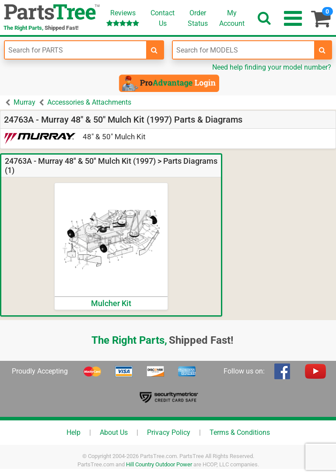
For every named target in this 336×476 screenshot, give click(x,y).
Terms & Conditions (240, 432)
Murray (24, 102)
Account (232, 18)
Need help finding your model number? (271, 67)
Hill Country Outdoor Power (159, 464)
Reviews (122, 18)
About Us (114, 432)
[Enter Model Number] (243, 50)
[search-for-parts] (154, 50)
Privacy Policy (168, 432)
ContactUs (162, 18)
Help (73, 432)
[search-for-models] (322, 50)
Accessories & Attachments (89, 102)
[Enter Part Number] (75, 50)
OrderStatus (198, 18)
